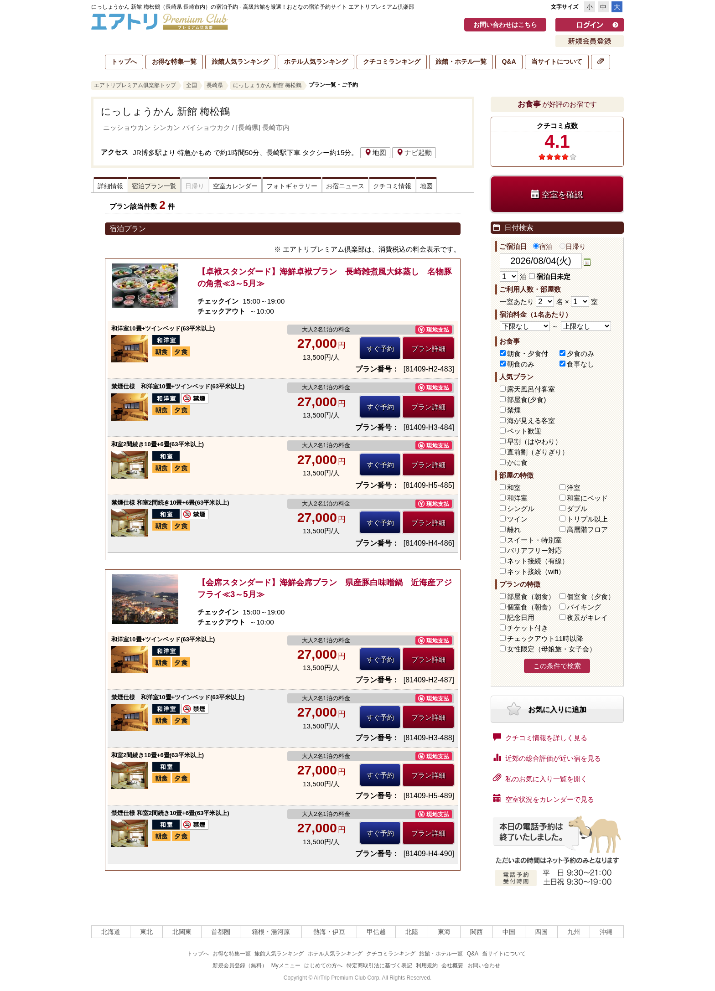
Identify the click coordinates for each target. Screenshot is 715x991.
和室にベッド (587, 498)
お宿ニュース (345, 186)
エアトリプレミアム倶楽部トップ (135, 85)
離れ (514, 529)
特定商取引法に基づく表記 (379, 965)
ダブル (577, 508)
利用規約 (427, 965)
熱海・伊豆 (329, 931)
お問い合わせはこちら (505, 24)
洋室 (573, 487)
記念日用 (520, 617)
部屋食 (531, 596)
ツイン (517, 519)
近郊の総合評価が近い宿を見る (547, 757)
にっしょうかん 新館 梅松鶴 (267, 85)
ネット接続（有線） (538, 561)
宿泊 (543, 246)
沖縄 (606, 931)
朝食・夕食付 (527, 353)
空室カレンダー (235, 186)
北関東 (182, 931)
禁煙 (514, 410)
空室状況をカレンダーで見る (543, 798)
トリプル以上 (587, 519)
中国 (509, 931)
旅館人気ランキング (240, 61)
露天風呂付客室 (531, 389)
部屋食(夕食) (526, 399)
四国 (541, 931)
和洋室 (517, 498)
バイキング (584, 607)
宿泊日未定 (549, 276)
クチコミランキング (391, 61)
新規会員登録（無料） (239, 965)
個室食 (591, 596)
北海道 (110, 931)
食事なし (580, 364)
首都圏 (220, 931)
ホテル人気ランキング (316, 61)
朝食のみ (520, 364)
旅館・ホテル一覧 (461, 61)
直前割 (538, 452)
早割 (534, 441)
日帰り (573, 246)
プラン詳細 (428, 348)
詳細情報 (110, 186)
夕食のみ (580, 353)
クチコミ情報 (392, 186)
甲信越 (376, 931)
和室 (514, 487)
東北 (146, 931)
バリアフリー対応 (534, 550)
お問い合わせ (483, 965)
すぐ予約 (380, 348)
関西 (476, 931)
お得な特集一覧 (174, 61)
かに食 (517, 462)
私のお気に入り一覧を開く (540, 778)
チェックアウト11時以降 (545, 638)
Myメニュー (286, 965)
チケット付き (527, 628)
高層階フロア (587, 529)
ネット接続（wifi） (536, 571)
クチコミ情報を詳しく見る (540, 737)
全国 (191, 85)
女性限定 (551, 649)
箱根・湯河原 (271, 931)
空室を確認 (557, 194)
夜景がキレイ (587, 617)
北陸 (411, 931)
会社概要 (452, 965)
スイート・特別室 (534, 540)
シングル (520, 508)
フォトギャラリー (291, 186)
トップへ (124, 61)
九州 (573, 931)
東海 (444, 931)
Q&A (509, 61)
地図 (375, 152)
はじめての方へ (323, 965)
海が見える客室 (531, 420)
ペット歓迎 (524, 431)
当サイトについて (556, 61)
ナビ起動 (414, 152)
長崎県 (215, 85)
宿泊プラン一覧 (154, 186)
